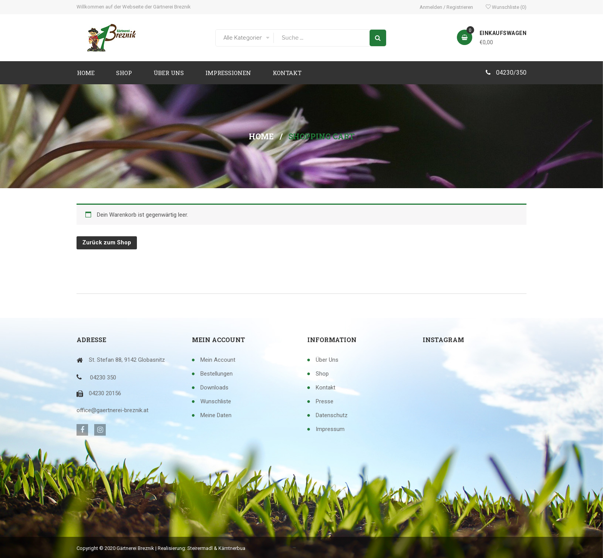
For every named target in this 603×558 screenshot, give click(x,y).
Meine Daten (216, 415)
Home (261, 136)
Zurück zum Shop (106, 242)
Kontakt (325, 387)
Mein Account (217, 359)
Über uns (327, 359)
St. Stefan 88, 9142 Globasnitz (127, 359)
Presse (324, 401)
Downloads (214, 387)
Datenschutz (332, 415)
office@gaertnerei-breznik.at (112, 410)
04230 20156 (105, 393)
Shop (322, 373)
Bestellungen (216, 373)
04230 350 (103, 377)
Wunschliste (506, 7)
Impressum (330, 429)
